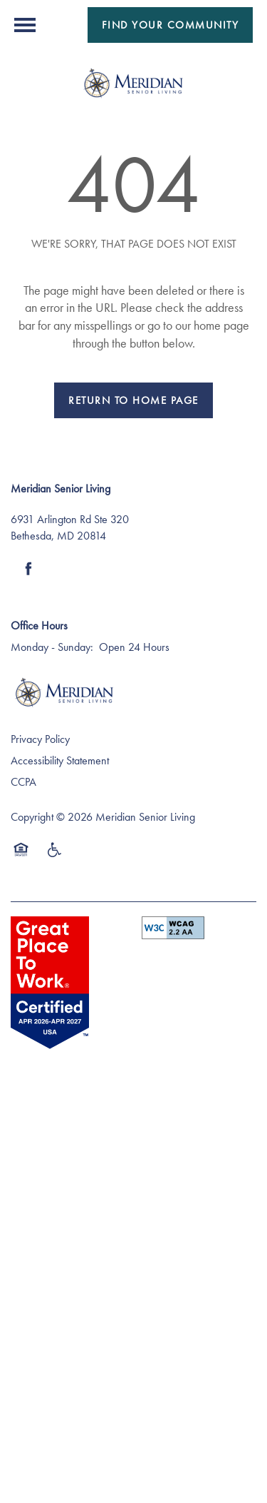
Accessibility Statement (60, 760)
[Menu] (25, 25)
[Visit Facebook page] (28, 569)
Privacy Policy (40, 739)
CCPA (23, 781)
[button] (170, 25)
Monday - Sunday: (52, 646)
